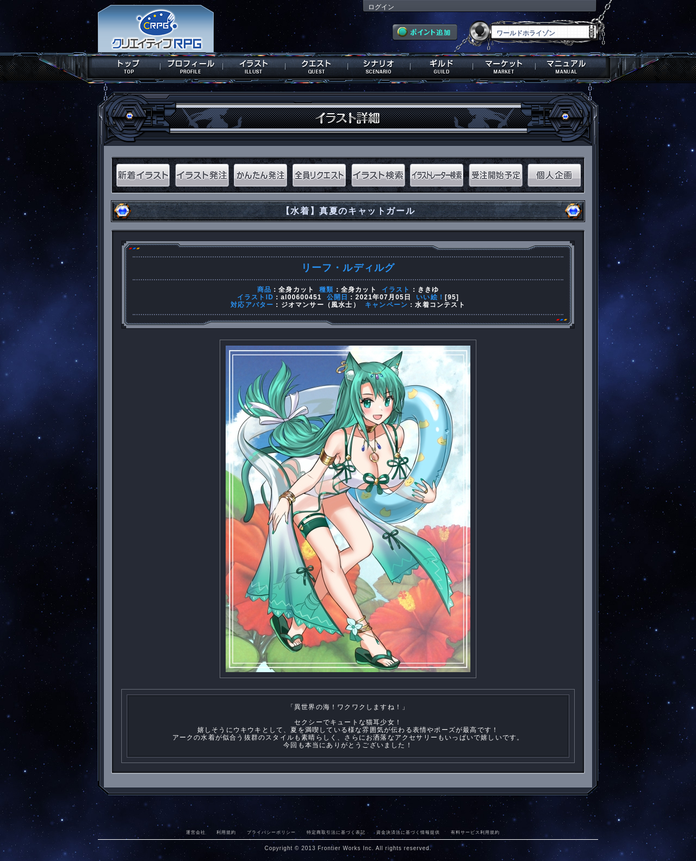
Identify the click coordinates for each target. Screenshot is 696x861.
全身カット (296, 289)
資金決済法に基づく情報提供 (408, 832)
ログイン (381, 7)
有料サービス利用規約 (475, 832)
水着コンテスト (440, 305)
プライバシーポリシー (271, 832)
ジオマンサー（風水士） (320, 305)
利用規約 (226, 832)
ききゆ (428, 289)
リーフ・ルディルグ (348, 267)
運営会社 (196, 832)
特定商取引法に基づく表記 (336, 832)
